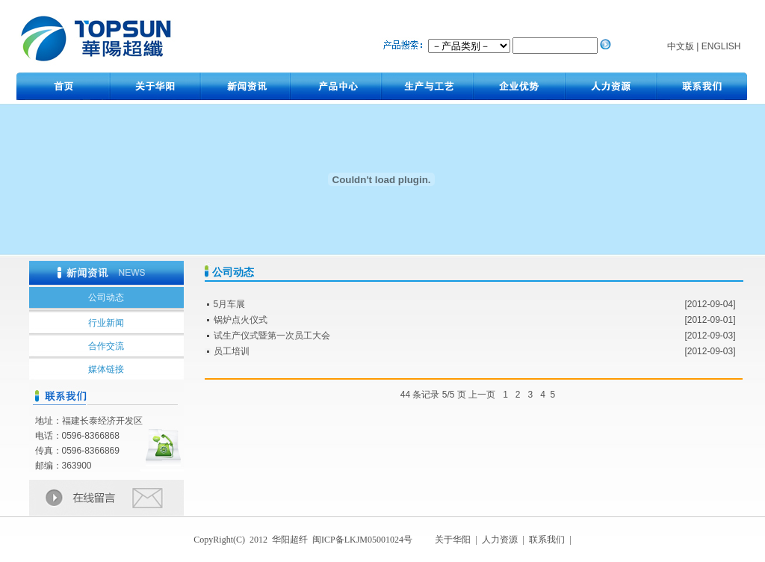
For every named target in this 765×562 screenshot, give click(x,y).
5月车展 (230, 304)
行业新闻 (106, 323)
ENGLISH (721, 46)
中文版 (680, 46)
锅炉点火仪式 (240, 320)
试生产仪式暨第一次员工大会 (272, 335)
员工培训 (232, 351)
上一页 (481, 394)
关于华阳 (454, 539)
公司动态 (106, 297)
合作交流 (106, 346)
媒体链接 (106, 369)
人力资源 (500, 539)
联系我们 (548, 539)
